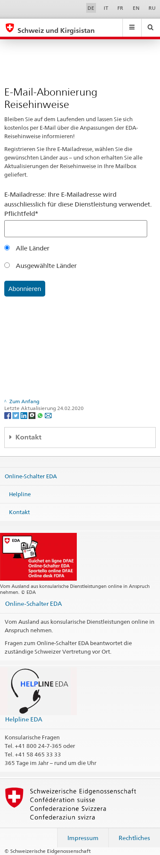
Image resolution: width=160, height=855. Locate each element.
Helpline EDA (23, 719)
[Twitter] (16, 415)
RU (152, 8)
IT (106, 8)
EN (136, 8)
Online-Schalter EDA (31, 476)
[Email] (48, 415)
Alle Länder (26, 248)
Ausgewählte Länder (40, 266)
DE (90, 8)
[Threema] (33, 415)
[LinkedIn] (24, 415)
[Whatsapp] (41, 415)
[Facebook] (8, 415)
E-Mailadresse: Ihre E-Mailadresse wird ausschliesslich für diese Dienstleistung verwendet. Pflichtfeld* (78, 204)
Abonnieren (25, 288)
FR (120, 8)
